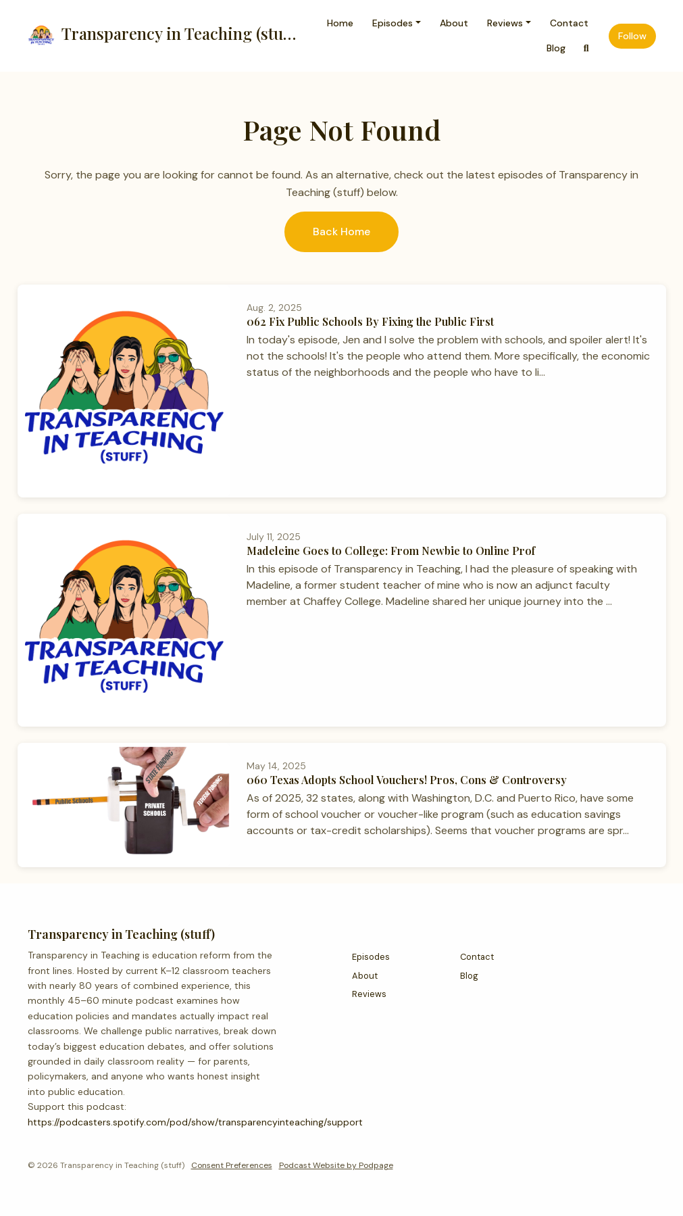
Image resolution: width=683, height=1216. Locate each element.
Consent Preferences (231, 1165)
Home (340, 23)
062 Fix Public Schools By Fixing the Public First (370, 321)
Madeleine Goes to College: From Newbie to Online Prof (391, 550)
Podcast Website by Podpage (336, 1165)
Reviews (505, 23)
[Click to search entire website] (586, 48)
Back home (341, 231)
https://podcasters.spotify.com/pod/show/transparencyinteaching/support (195, 1122)
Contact (569, 23)
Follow (632, 36)
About (454, 23)
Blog (556, 48)
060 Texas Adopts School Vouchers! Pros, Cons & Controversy (407, 780)
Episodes (392, 23)
